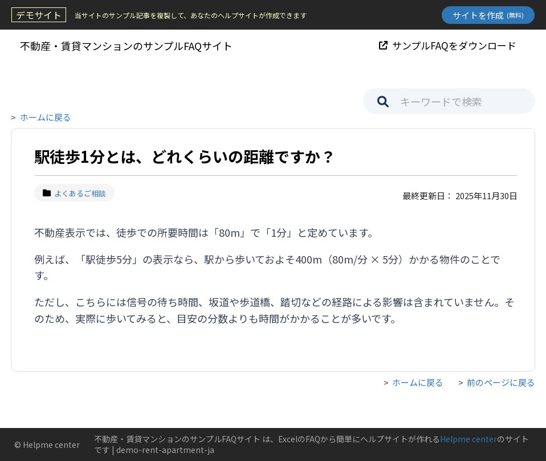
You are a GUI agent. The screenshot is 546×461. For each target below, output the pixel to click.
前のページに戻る (501, 382)
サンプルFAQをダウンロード (447, 45)
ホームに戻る (45, 117)
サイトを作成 (488, 15)
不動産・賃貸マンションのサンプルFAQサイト (126, 45)
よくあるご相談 (74, 193)
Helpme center (468, 438)
